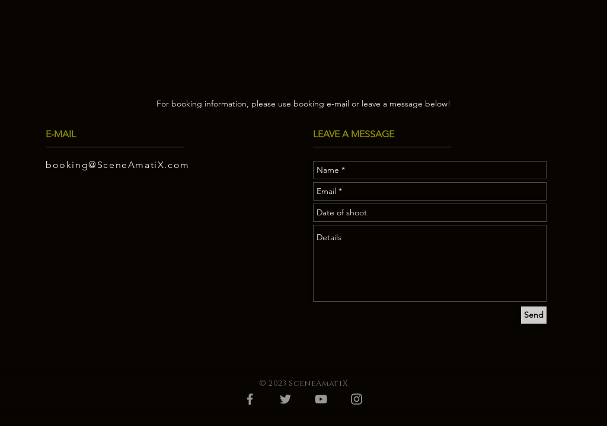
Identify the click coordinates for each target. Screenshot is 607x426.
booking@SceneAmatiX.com (118, 164)
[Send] (534, 315)
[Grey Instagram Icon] (356, 399)
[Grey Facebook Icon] (249, 399)
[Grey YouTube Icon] (321, 399)
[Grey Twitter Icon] (285, 399)
